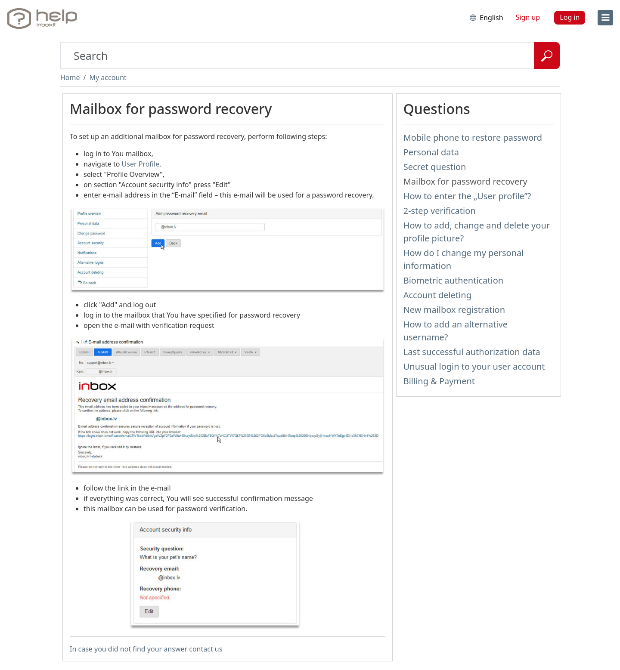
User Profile (141, 164)
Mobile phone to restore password (472, 137)
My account (107, 77)
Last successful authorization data (471, 352)
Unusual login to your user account (474, 366)
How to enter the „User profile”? (467, 196)
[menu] (605, 17)
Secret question (434, 167)
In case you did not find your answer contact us (146, 649)
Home (70, 77)
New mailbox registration (454, 309)
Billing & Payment (439, 381)
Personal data (431, 152)
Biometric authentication (453, 280)
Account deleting (437, 295)
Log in (570, 17)
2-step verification (439, 210)
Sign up (528, 17)
